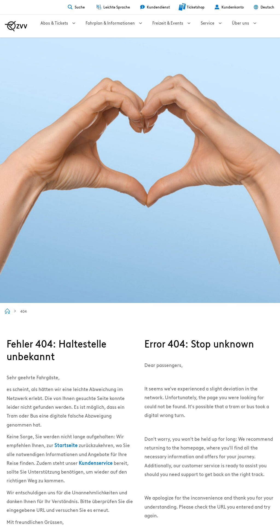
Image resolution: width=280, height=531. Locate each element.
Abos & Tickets (58, 26)
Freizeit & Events (182, 26)
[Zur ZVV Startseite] (16, 26)
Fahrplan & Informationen (119, 26)
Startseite (66, 445)
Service (227, 26)
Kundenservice (96, 463)
